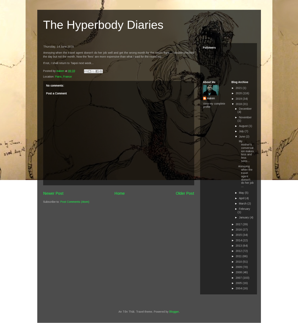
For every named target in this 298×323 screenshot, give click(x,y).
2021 (239, 88)
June (242, 136)
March (243, 203)
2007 (239, 277)
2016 (239, 229)
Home (119, 193)
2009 (239, 267)
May (242, 192)
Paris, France (63, 76)
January (244, 217)
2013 (239, 245)
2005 (239, 283)
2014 (239, 240)
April (242, 198)
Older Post (185, 193)
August (244, 126)
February (244, 208)
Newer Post (53, 193)
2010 (239, 261)
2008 (239, 272)
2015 (239, 234)
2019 (239, 98)
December (245, 108)
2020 (239, 93)
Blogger (174, 311)
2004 (239, 288)
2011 (239, 256)
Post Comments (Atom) (74, 201)
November (245, 117)
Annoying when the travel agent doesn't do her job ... (246, 176)
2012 (239, 250)
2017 (239, 224)
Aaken (211, 98)
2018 (239, 104)
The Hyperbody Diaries (103, 24)
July (242, 131)
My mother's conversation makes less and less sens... (246, 151)
